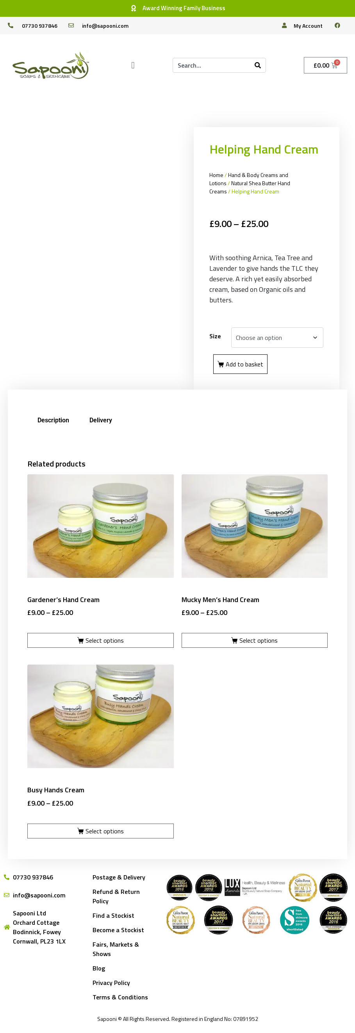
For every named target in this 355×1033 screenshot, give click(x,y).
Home (216, 175)
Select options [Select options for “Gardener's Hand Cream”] (105, 640)
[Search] (258, 65)
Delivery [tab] (100, 420)
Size (215, 336)
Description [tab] (53, 420)
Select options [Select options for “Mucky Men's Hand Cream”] (258, 640)
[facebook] (341, 25)
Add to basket (244, 364)
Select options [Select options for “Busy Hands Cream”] (105, 831)
